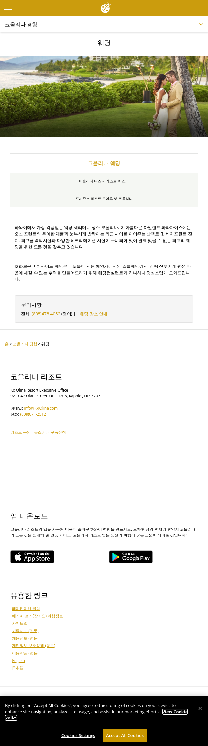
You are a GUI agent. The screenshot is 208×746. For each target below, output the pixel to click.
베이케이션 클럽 (26, 608)
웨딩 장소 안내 (93, 314)
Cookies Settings (78, 737)
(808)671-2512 (33, 414)
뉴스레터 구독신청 (50, 432)
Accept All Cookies (125, 737)
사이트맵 (19, 623)
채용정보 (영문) (25, 638)
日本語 (18, 668)
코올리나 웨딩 (104, 163)
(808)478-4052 (46, 314)
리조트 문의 (20, 432)
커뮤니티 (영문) (25, 630)
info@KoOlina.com (41, 408)
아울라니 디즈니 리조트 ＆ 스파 (104, 181)
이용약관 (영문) (25, 653)
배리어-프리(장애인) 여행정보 (37, 616)
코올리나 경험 (25, 344)
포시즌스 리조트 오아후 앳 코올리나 (103, 198)
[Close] (200, 710)
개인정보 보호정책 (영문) (33, 645)
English (18, 660)
